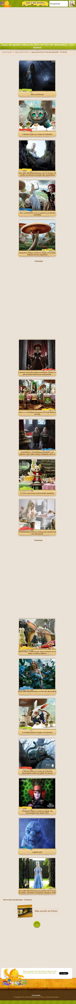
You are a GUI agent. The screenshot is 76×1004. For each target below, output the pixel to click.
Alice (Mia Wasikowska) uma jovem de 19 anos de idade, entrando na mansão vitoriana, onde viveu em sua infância (37, 893)
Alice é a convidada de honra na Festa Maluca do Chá (37, 413)
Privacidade (36, 995)
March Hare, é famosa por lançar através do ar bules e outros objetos (37, 652)
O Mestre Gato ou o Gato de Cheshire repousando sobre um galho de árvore (37, 772)
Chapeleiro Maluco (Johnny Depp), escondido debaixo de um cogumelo (37, 254)
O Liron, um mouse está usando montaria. (37, 493)
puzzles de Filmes (48, 911)
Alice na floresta (37, 94)
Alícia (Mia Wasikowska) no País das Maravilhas (37, 691)
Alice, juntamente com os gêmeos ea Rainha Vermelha (37, 214)
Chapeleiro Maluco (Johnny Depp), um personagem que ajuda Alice (37, 812)
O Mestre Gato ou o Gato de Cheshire (37, 134)
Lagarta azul (37, 852)
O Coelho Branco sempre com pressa (37, 732)
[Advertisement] (37, 25)
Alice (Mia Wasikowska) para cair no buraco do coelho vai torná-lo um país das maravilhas (37, 174)
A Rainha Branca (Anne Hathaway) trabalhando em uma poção (37, 533)
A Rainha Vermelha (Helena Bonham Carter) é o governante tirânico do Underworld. (37, 373)
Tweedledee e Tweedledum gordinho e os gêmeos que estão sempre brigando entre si (37, 453)
